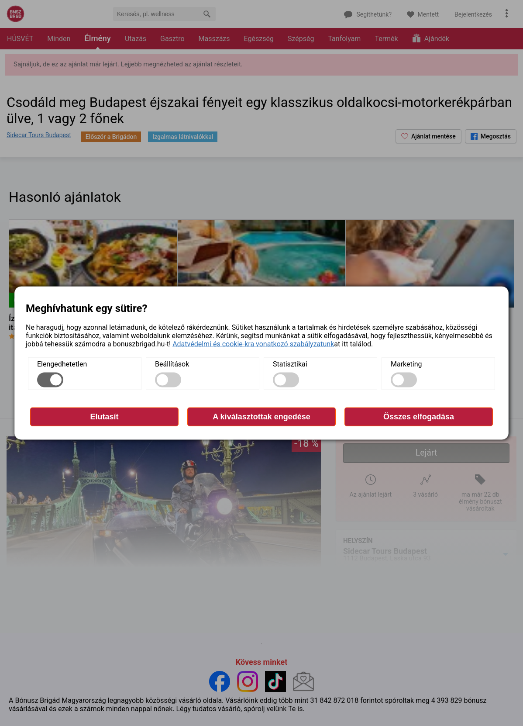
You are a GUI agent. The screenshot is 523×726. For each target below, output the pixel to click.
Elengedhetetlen (62, 364)
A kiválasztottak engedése (261, 416)
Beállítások (172, 364)
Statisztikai (290, 364)
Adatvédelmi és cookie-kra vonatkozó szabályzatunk (253, 343)
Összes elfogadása (418, 416)
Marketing (406, 364)
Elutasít (104, 416)
